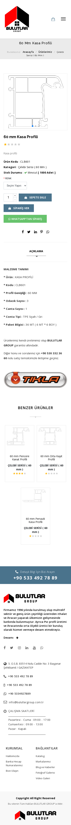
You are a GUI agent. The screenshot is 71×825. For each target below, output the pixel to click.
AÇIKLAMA (36, 251)
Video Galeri (43, 778)
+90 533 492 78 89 (35, 578)
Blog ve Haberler (45, 767)
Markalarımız (43, 761)
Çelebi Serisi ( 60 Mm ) (32, 167)
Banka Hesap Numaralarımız (14, 763)
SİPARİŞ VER (18, 208)
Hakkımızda (12, 756)
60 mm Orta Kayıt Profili (50, 457)
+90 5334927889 (19, 693)
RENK (8, 178)
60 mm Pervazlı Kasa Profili (35, 520)
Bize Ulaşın (12, 770)
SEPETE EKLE (35, 197)
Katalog (40, 756)
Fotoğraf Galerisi (45, 772)
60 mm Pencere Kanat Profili (20, 457)
